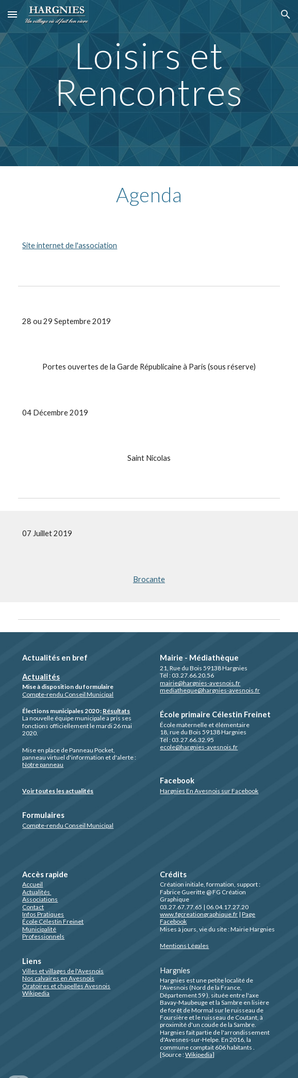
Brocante (149, 579)
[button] (12, 14)
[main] (148, 83)
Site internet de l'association (69, 245)
